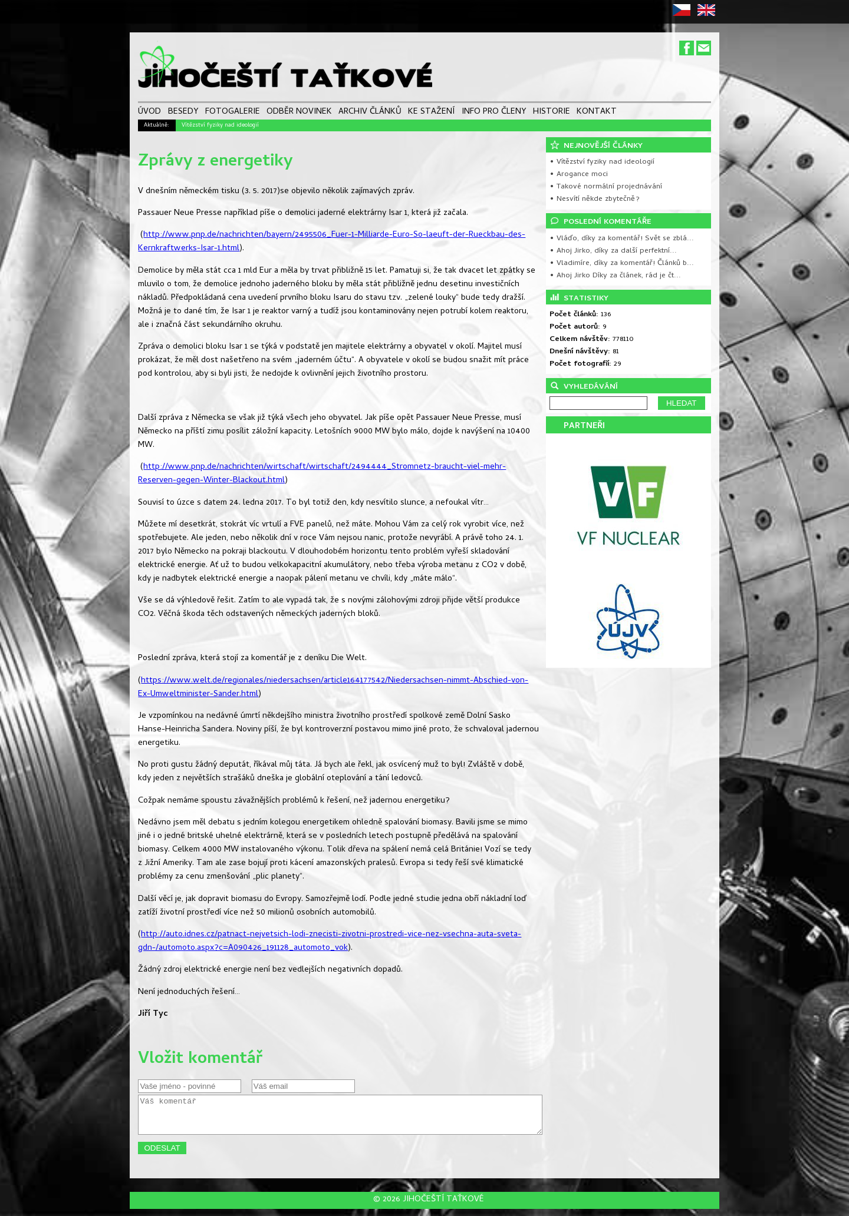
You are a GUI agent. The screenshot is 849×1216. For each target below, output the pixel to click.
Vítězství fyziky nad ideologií (220, 125)
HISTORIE (551, 113)
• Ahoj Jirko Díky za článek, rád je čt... (615, 276)
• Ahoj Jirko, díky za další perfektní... (613, 251)
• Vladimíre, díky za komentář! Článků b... (621, 263)
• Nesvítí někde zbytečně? (594, 199)
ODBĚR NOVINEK (299, 113)
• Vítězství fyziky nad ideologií (601, 162)
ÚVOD (149, 113)
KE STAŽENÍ (431, 113)
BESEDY (183, 113)
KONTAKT (597, 113)
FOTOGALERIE (232, 113)
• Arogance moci (578, 174)
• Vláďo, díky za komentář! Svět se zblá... (621, 239)
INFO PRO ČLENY (494, 113)
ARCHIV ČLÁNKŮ (370, 113)
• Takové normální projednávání (605, 187)
